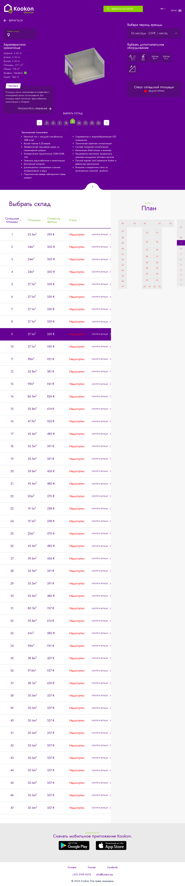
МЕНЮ (174, 10)
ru (162, 8)
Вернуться (16, 20)
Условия (72, 867)
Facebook (112, 867)
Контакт (92, 867)
